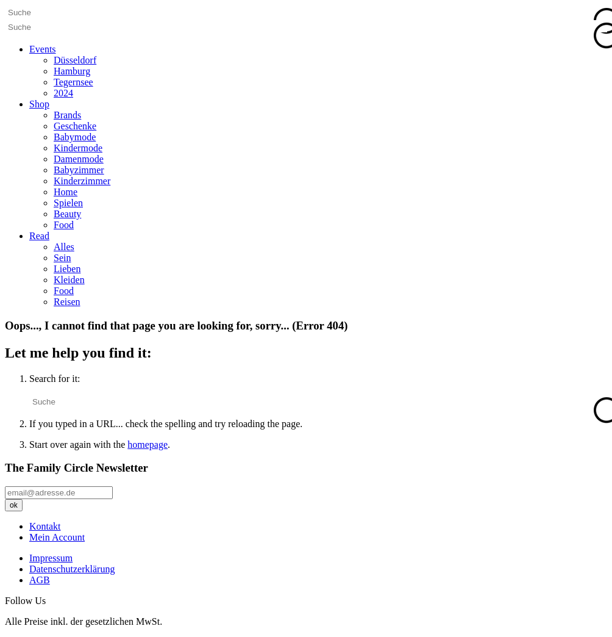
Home (65, 192)
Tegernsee (73, 82)
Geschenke (75, 126)
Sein (62, 258)
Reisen (67, 302)
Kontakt (45, 526)
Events (42, 49)
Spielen (68, 203)
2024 (63, 93)
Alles (64, 247)
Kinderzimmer (82, 181)
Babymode (75, 137)
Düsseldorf (75, 60)
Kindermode (78, 148)
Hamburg (72, 71)
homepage (147, 444)
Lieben (67, 269)
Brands (67, 115)
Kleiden (69, 280)
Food (64, 225)
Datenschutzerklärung (72, 569)
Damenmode (79, 159)
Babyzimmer (79, 170)
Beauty (67, 214)
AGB (39, 580)
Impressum (51, 558)
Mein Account (57, 537)
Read (39, 236)
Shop (39, 104)
